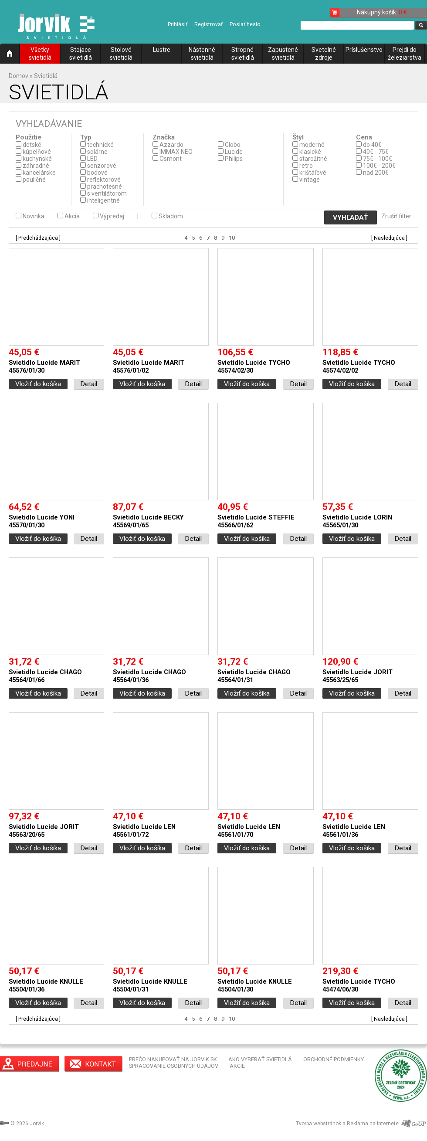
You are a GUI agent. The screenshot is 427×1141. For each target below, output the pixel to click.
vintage (309, 179)
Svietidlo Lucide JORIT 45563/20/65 (44, 831)
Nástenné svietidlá (202, 53)
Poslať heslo (245, 24)
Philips (234, 158)
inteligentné (103, 200)
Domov (18, 75)
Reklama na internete (373, 1124)
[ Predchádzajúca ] (38, 237)
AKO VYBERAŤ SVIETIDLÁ (260, 1059)
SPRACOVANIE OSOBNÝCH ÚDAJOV (173, 1066)
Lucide (234, 151)
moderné (312, 144)
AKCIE (237, 1066)
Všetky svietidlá (40, 53)
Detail (88, 384)
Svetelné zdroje (324, 53)
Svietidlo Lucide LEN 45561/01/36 (353, 831)
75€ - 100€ (377, 158)
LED (92, 158)
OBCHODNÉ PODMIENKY (333, 1059)
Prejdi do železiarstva (404, 53)
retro (306, 165)
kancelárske (39, 172)
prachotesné (104, 186)
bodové (97, 172)
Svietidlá (46, 75)
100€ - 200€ (379, 165)
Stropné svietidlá (242, 53)
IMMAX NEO (176, 151)
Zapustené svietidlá (283, 53)
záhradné (36, 165)
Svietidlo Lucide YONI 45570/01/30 (42, 521)
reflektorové (104, 179)
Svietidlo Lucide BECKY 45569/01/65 (148, 521)
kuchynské (37, 158)
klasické (310, 151)
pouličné (34, 179)
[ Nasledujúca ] (389, 237)
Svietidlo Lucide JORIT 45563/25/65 (357, 676)
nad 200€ (376, 172)
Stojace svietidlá (80, 53)
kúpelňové (37, 151)
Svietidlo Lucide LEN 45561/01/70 (248, 831)
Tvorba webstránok (318, 1124)
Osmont (170, 158)
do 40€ (372, 144)
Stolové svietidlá (121, 53)
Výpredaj (112, 216)
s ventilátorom (107, 193)
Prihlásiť (177, 24)
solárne (97, 151)
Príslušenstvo (364, 49)
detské (32, 144)
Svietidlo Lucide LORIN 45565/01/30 (357, 521)
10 (232, 237)
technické (100, 144)
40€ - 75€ (376, 151)
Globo (233, 144)
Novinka (33, 216)
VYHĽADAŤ (350, 217)
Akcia (72, 216)
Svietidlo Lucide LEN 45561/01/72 (144, 831)
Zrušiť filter (396, 216)
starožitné (313, 158)
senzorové (101, 165)
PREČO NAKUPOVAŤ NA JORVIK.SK (173, 1059)
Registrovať (208, 24)
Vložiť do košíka (38, 384)
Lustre (161, 49)
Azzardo (171, 144)
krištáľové (312, 172)
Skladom (171, 216)
